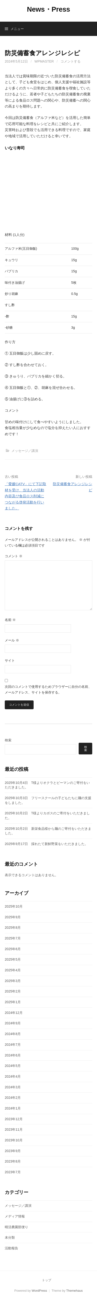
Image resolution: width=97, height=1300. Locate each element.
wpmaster (44, 61)
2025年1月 (13, 1002)
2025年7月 (13, 938)
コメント (13, 556)
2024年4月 (13, 1076)
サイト (10, 660)
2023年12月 (14, 1119)
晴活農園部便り (16, 1227)
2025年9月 (13, 917)
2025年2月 (13, 991)
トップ (46, 1280)
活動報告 (11, 1248)
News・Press (48, 9)
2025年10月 (14, 906)
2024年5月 (13, 1066)
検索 (8, 740)
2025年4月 (13, 970)
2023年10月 (14, 1140)
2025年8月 (13, 927)
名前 (10, 620)
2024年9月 (13, 1023)
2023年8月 (13, 1161)
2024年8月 (13, 1034)
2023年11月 (14, 1129)
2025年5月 (13, 959)
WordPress (39, 1290)
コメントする (71, 61)
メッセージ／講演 (24, 451)
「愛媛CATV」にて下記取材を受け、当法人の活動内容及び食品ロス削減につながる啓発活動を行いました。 (25, 496)
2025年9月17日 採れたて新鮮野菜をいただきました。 (46, 844)
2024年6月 (13, 1055)
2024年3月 (13, 1087)
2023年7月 (13, 1172)
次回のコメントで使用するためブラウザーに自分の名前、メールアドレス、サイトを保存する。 (48, 689)
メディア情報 (15, 1216)
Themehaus (74, 1290)
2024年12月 (14, 1013)
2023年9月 (13, 1151)
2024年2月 (13, 1098)
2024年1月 (13, 1108)
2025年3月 (13, 981)
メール (12, 640)
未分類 (10, 1237)
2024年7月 (13, 1044)
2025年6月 (13, 949)
